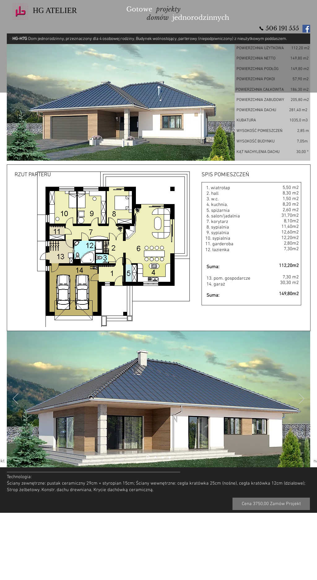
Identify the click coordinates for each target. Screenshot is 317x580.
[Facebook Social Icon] (306, 29)
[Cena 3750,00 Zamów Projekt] (271, 504)
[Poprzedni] (15, 399)
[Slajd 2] (148, 457)
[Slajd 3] (163, 457)
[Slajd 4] (170, 457)
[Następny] (301, 399)
